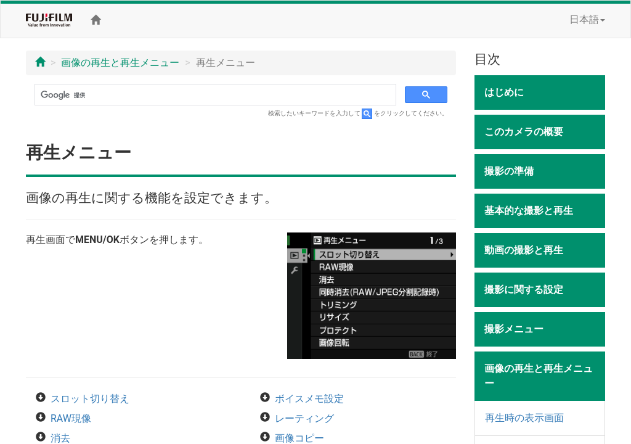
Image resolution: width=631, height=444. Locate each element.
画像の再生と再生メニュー (120, 62)
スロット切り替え (90, 399)
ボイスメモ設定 (309, 399)
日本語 (587, 19)
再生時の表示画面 (524, 418)
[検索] (214, 95)
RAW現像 (71, 418)
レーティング (304, 418)
